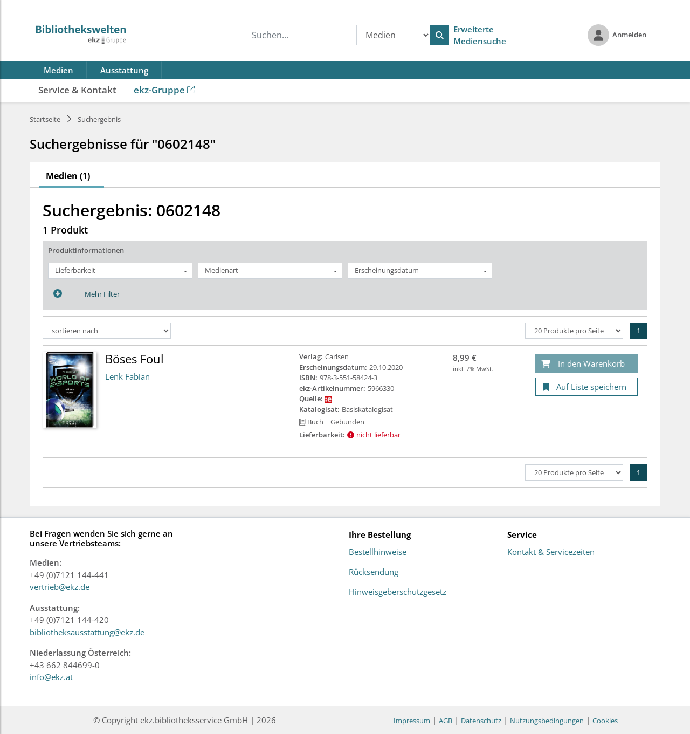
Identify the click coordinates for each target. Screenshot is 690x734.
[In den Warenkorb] (586, 363)
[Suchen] (439, 35)
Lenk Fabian (127, 376)
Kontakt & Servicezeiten (551, 552)
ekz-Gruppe (164, 90)
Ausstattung (124, 70)
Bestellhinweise (377, 552)
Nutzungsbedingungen (547, 720)
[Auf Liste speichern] (586, 387)
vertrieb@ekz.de (59, 586)
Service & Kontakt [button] (77, 90)
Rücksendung (373, 572)
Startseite (45, 119)
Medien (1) (68, 176)
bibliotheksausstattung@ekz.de (87, 632)
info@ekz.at (51, 676)
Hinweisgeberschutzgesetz (397, 592)
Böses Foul (134, 359)
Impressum (412, 720)
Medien (58, 70)
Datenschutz (481, 720)
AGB (445, 720)
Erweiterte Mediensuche (479, 35)
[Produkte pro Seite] (574, 331)
